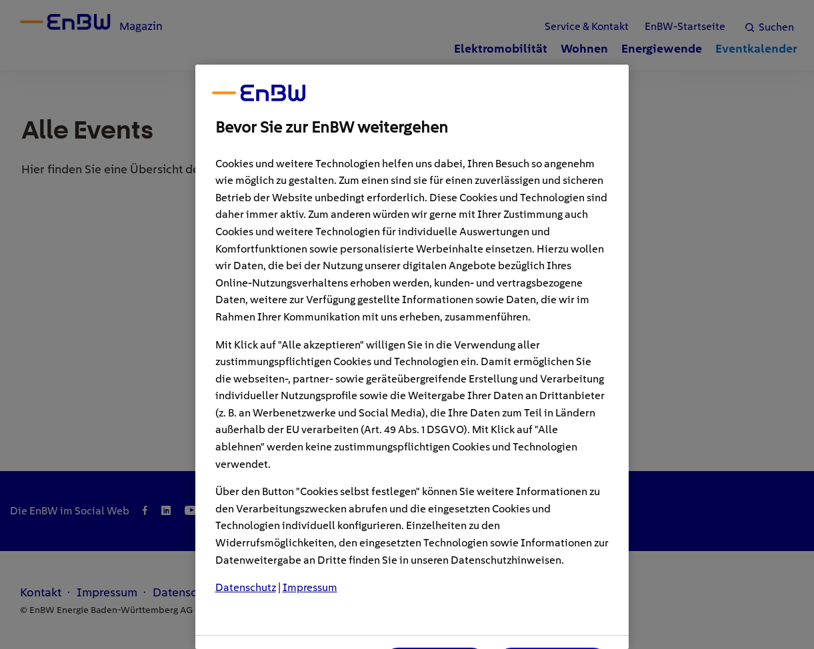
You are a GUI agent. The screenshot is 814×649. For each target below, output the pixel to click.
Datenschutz (245, 587)
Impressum (310, 587)
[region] (412, 357)
